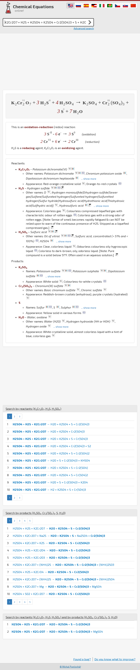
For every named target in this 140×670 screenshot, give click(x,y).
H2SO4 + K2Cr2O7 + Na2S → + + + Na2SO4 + (59, 535)
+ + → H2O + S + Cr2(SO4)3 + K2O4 (50, 482)
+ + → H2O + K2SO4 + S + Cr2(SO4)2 (51, 453)
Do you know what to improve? (114, 659)
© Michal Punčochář (70, 666)
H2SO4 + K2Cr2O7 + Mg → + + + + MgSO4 (57, 586)
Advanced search (84, 28)
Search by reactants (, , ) (33, 408)
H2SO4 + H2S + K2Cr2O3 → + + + (51, 557)
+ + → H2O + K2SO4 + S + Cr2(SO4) (50, 467)
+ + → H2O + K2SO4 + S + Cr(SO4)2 (50, 475)
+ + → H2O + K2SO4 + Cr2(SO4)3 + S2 (52, 446)
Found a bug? (82, 659)
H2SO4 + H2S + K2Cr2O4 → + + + (51, 550)
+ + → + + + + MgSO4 (57, 631)
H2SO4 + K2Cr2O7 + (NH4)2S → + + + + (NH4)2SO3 (63, 564)
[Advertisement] (70, 60)
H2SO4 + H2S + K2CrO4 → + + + (51, 572)
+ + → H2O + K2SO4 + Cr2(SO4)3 (49, 431)
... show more (88, 178)
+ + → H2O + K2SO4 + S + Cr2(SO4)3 (51, 424)
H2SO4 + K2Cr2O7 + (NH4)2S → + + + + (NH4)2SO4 (63, 579)
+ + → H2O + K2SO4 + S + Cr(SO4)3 (50, 438)
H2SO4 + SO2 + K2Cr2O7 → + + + (51, 593)
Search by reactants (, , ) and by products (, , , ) (61, 617)
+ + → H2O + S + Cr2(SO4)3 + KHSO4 (51, 460)
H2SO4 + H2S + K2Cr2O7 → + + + (51, 528)
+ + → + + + (51, 624)
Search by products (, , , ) (35, 513)
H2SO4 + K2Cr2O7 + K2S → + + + (51, 543)
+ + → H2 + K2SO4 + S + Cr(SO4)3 (49, 489)
